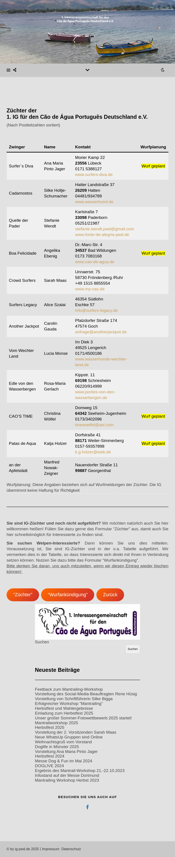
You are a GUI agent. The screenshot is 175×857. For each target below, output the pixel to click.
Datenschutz (71, 849)
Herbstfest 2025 (49, 727)
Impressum (50, 849)
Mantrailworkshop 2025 (56, 722)
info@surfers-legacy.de (96, 310)
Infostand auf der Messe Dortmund (67, 775)
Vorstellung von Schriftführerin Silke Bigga (74, 698)
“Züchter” (22, 594)
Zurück (110, 594)
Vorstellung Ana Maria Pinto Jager (66, 751)
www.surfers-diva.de (94, 174)
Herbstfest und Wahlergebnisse (64, 708)
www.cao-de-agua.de (94, 261)
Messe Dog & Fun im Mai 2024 (63, 761)
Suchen (42, 642)
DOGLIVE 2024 (49, 765)
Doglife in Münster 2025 (57, 746)
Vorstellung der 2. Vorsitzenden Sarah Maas (75, 732)
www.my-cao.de (90, 289)
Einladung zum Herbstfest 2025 (64, 713)
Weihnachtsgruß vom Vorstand (63, 742)
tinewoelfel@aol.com (94, 424)
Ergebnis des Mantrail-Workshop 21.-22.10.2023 (79, 770)
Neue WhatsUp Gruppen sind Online (69, 737)
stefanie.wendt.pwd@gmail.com (104, 229)
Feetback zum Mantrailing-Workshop (69, 689)
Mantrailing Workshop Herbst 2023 (67, 780)
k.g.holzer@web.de (93, 452)
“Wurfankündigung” (68, 594)
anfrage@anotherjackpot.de (101, 332)
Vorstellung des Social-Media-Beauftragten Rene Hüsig (86, 694)
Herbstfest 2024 (49, 756)
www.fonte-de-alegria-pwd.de (102, 234)
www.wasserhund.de (94, 201)
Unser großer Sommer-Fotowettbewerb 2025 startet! (83, 718)
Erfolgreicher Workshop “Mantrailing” (69, 703)
